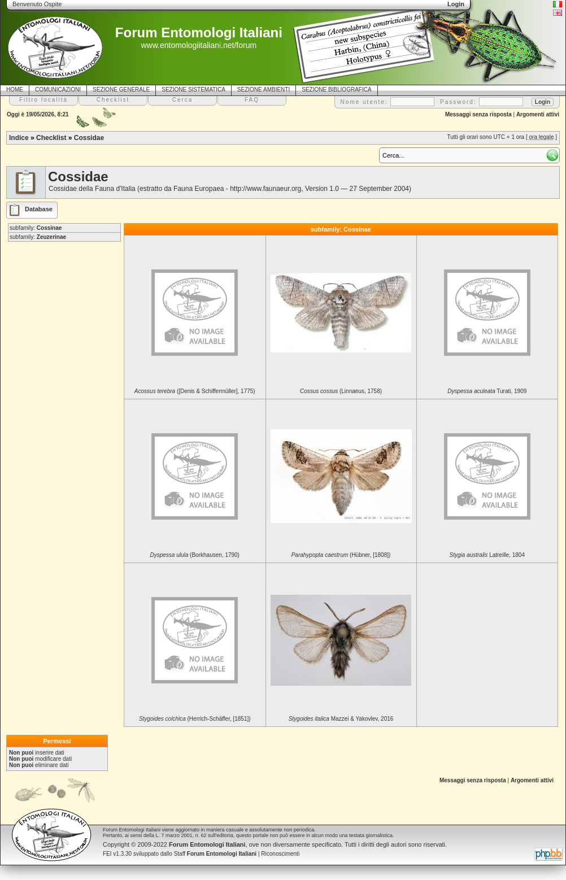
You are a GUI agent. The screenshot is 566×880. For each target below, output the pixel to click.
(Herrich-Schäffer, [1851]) (195, 719)
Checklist (51, 138)
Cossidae (89, 138)
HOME (14, 89)
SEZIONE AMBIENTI (263, 89)
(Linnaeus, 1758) (341, 391)
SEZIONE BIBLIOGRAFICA (336, 89)
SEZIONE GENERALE (121, 89)
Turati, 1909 (486, 391)
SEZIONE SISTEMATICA (193, 89)
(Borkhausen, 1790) (195, 555)
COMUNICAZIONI (58, 89)
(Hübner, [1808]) (341, 555)
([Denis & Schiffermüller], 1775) (194, 391)
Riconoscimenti (280, 854)
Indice (19, 138)
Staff (215, 854)
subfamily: (36, 228)
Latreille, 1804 (487, 555)
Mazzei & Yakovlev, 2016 (341, 719)
